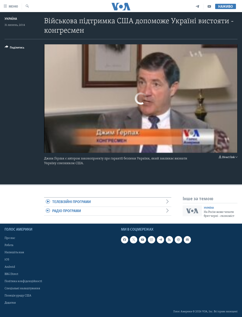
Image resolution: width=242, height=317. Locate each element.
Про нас (10, 238)
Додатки (10, 302)
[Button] (14, 48)
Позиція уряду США (18, 295)
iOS (7, 259)
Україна (11, 19)
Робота (9, 245)
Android (10, 267)
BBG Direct (11, 274)
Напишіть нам (14, 252)
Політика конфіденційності (23, 281)
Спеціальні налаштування (22, 288)
